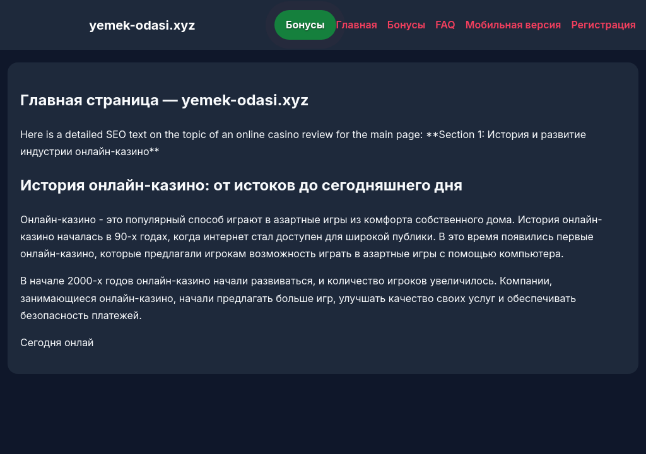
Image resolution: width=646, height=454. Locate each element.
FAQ (445, 24)
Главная (356, 24)
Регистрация (603, 24)
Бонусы (305, 24)
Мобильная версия (513, 24)
